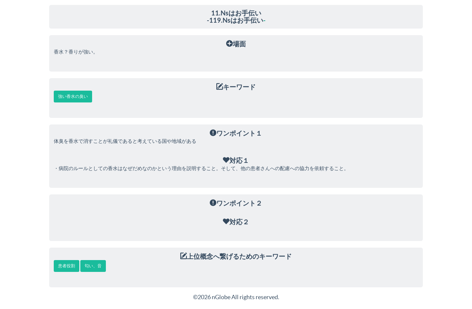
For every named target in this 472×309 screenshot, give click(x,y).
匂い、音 (93, 265)
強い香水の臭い (73, 96)
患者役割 (66, 265)
